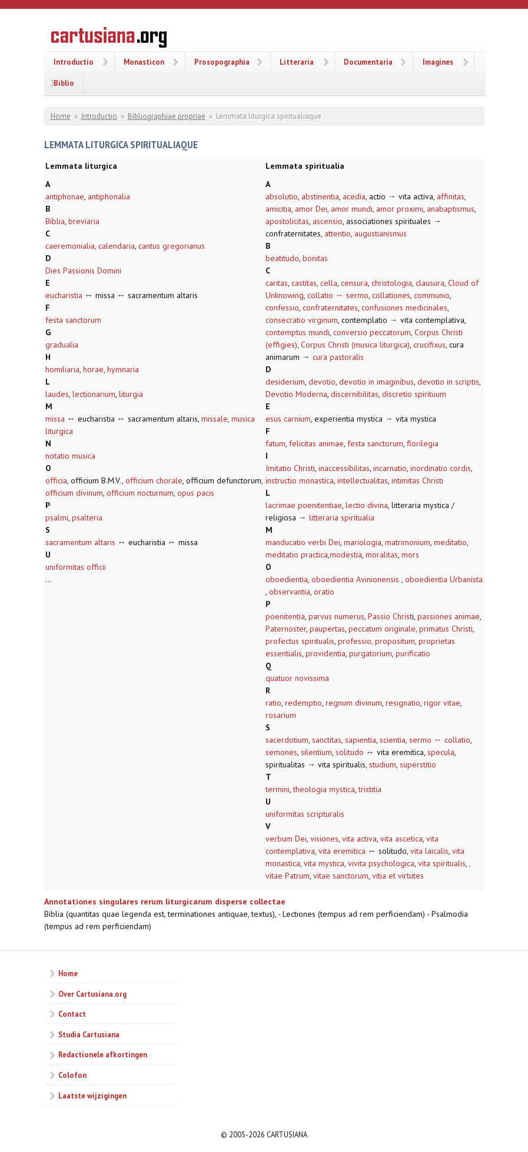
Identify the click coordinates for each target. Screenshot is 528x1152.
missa (55, 418)
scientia (393, 739)
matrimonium (407, 542)
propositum (395, 641)
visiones (324, 838)
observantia (289, 591)
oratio (324, 591)
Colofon (72, 1075)
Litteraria (297, 61)
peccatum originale (382, 628)
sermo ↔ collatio (439, 739)
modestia (346, 554)
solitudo (350, 752)
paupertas (327, 628)
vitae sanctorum (340, 875)
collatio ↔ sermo (337, 295)
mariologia (362, 542)
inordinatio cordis (440, 468)
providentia (325, 653)
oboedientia (286, 579)
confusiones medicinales (404, 307)
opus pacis (195, 492)
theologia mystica (324, 789)
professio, (355, 641)
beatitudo (282, 258)
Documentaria (368, 61)
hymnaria (123, 369)
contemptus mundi (297, 332)
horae (93, 369)
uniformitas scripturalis (304, 814)
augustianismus (380, 233)
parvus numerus (336, 616)
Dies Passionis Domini (83, 270)
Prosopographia (222, 61)
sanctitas (326, 739)
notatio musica (70, 455)
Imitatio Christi (290, 468)
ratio (273, 702)
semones (281, 752)
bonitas (315, 258)
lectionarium (93, 394)
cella (328, 283)
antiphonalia (109, 196)
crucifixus (429, 344)
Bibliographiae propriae (166, 116)
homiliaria (62, 369)
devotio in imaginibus (376, 381)
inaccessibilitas (344, 468)
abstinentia (320, 196)
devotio (322, 381)
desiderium (285, 381)
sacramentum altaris (80, 542)
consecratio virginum (301, 320)
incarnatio (390, 468)
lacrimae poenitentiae (303, 505)
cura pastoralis (338, 357)
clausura (430, 283)
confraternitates (330, 307)
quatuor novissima (297, 678)
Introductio (74, 61)
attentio (337, 233)
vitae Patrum (287, 875)
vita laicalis (429, 851)
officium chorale (153, 480)
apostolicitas (287, 221)
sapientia (360, 739)
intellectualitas (362, 480)
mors (410, 554)
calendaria (116, 246)
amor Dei (311, 208)
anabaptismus (450, 208)
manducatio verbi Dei (302, 542)
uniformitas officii (75, 567)
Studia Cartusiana (88, 1034)
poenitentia (285, 616)
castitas (304, 283)
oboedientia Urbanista (444, 579)
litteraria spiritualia (341, 517)
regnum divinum (352, 702)
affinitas (450, 196)
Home (61, 116)
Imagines (438, 61)
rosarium (280, 715)
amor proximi (399, 208)
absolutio (281, 196)
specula (440, 752)
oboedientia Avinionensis (356, 579)
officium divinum (74, 492)
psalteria (87, 517)
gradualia (61, 344)
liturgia (131, 394)
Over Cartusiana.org (92, 994)
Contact (72, 1014)
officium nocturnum (140, 492)
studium (382, 764)
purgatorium (370, 653)
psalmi (56, 517)
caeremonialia (70, 246)
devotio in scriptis (448, 381)
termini (277, 789)
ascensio (328, 221)
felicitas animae (316, 443)
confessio (282, 307)
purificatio (413, 653)
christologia (391, 283)
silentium (316, 752)
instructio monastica (299, 480)
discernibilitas (354, 394)
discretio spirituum (414, 394)
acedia (354, 196)
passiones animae (448, 616)
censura (354, 283)
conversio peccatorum (372, 332)
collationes (391, 295)
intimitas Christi (417, 480)
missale (214, 418)
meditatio (450, 542)
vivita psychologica (381, 863)
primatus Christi (446, 628)
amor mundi (352, 208)
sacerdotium (286, 739)
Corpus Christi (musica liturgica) (355, 344)
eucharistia (63, 295)
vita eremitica (342, 851)
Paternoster (285, 628)
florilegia (423, 443)
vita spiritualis (442, 863)
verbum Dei (286, 838)
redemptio (303, 702)
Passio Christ (390, 616)
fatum (275, 443)
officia (56, 480)
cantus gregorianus (171, 246)
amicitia (278, 208)
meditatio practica (296, 554)
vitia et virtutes (398, 875)
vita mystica (324, 863)
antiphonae (64, 196)
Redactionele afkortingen (102, 1054)
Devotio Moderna (296, 394)
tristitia (369, 789)
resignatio (403, 702)
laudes (57, 394)
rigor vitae (442, 702)
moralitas (382, 554)
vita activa (359, 838)
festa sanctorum (73, 320)
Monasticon (144, 61)
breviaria (83, 221)
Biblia (55, 221)
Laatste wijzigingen (92, 1095)
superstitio (418, 764)
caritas (276, 283)
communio (432, 295)
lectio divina (367, 505)
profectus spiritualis (299, 641)
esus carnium (288, 418)
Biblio (64, 83)
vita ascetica (401, 838)
